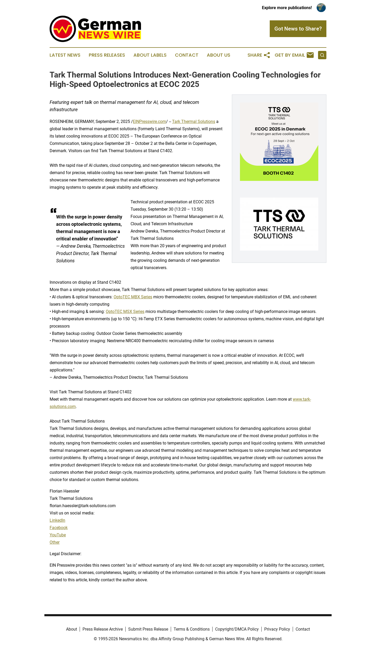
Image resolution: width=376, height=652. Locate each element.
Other (55, 542)
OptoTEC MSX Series (125, 311)
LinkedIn (57, 520)
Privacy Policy (277, 629)
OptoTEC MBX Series (133, 296)
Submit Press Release (148, 629)
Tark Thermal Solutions (193, 121)
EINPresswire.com (149, 121)
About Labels (150, 55)
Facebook (59, 527)
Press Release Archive (103, 629)
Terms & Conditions (192, 629)
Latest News (65, 55)
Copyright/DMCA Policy (237, 629)
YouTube (58, 534)
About (71, 629)
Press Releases (107, 55)
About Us (218, 55)
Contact (186, 55)
